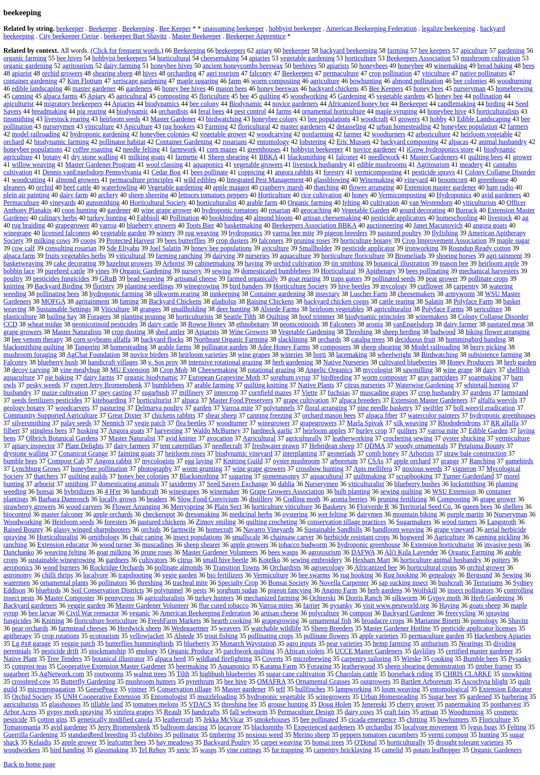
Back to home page (29, 764)
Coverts (272, 658)
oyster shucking (464, 438)
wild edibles (200, 179)
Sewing (512, 575)
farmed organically (252, 278)
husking (88, 430)
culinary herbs (58, 217)
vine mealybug (80, 369)
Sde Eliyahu (123, 248)
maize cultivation (65, 392)
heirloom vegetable (487, 134)
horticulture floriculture (353, 255)
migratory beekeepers (73, 103)
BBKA (268, 156)
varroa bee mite (294, 233)
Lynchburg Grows (36, 468)
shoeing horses (456, 255)
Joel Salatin (165, 248)
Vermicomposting (402, 195)
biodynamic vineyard (244, 453)
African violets (304, 651)
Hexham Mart (371, 559)
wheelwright (394, 354)
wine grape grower (166, 210)
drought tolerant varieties (470, 742)
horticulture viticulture (281, 506)
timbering (222, 734)
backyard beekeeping (348, 50)
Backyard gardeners (30, 605)
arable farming (214, 385)
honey (360, 195)
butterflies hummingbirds (139, 643)
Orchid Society (32, 696)
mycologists (158, 461)
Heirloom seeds (73, 521)
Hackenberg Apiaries (502, 635)
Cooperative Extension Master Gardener (111, 666)
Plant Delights (84, 445)
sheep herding (401, 331)
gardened (479, 696)
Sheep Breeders (332, 628)
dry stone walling (94, 156)
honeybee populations (32, 149)
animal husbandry (502, 141)
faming (129, 301)
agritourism (78, 65)
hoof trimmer (317, 316)
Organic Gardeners (496, 749)
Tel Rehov (152, 749)
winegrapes (184, 491)
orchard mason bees (329, 415)
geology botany (24, 407)
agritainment (93, 301)
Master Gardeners (434, 156)
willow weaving (33, 164)
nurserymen (59, 126)
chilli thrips (57, 575)
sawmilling (418, 369)
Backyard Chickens (175, 301)
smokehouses (272, 719)
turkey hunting (107, 217)
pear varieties (345, 643)
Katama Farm (278, 666)
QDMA (374, 445)
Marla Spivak (365, 423)
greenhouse (493, 179)
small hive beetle (225, 559)
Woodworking (22, 521)
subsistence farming (495, 354)
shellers (512, 506)
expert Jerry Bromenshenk (106, 385)
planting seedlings (149, 286)
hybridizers (79, 491)
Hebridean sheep (331, 445)
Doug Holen (334, 704)
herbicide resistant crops (357, 537)
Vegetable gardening (174, 187)
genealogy (442, 575)
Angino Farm (339, 590)
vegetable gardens (400, 96)
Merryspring (187, 506)
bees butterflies (185, 240)
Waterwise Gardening (424, 385)
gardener (119, 210)
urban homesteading (403, 126)
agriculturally (304, 438)
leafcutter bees (126, 742)
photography (155, 468)
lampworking (353, 689)
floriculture (214, 96)
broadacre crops (383, 620)
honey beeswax (278, 88)
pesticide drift (59, 651)
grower (522, 156)
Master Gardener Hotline (397, 628)
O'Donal (365, 742)
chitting (417, 719)
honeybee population (469, 126)
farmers (518, 126)
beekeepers (231, 50)
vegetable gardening (307, 58)
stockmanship (107, 651)
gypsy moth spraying (75, 711)
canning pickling (497, 537)
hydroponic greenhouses (502, 415)
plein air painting (26, 195)
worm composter (385, 377)
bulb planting (352, 491)
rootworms (109, 673)
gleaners (14, 187)
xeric (183, 749)
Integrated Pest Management (265, 179)
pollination (487, 96)
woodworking (309, 96)
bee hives (69, 58)
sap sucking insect (403, 582)
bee (244, 96)
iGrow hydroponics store (440, 149)
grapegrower (72, 225)
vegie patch (150, 423)
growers (409, 118)
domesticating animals (129, 483)
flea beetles (191, 423)
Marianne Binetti (437, 620)
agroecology (327, 567)
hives (150, 73)
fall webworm (248, 711)
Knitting (53, 620)
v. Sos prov (163, 362)
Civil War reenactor (92, 613)
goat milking (114, 552)
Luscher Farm (368, 293)
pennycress (120, 597)
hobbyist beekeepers (119, 58)
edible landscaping (37, 88)
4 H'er (113, 491)
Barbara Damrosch (63, 499)
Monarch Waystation (248, 643)
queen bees (478, 506)
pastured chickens (162, 521)
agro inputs (301, 643)
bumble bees (20, 461)
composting (173, 96)
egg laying (199, 461)
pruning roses (312, 240)
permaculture (341, 73)
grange (450, 461)
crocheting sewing (407, 438)
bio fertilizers (225, 575)
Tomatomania (21, 727)
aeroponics (17, 567)
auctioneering (385, 225)
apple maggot (231, 187)
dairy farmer (460, 324)
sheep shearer (202, 544)
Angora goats (126, 430)
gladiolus (224, 301)
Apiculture (138, 126)
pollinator (186, 734)
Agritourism (432, 164)
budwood (443, 331)
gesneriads (341, 453)
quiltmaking (370, 476)
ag (525, 217)
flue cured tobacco (223, 605)
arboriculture (433, 134)
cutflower (430, 286)
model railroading (36, 134)
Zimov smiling (216, 521)
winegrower (274, 423)
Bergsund (479, 575)
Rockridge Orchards (117, 567)
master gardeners (303, 126)
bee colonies (470, 80)
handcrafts (206, 711)
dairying (224, 255)
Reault (172, 711)
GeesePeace (102, 689)
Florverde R (373, 506)
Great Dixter (124, 415)
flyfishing (445, 233)
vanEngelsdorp (413, 324)
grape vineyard (454, 529)
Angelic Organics (328, 369)
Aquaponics (234, 666)
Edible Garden (488, 430)
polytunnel (168, 590)
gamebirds (519, 461)
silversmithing (31, 423)
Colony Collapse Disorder (500, 172)
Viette (310, 392)
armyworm (460, 293)
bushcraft (450, 582)
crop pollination (390, 73)
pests (200, 590)
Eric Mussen (353, 141)
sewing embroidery (316, 559)
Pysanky (519, 658)
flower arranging (371, 187)
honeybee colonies (165, 134)
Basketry (335, 506)
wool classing (164, 164)
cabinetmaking (215, 263)
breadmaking (49, 111)
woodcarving (274, 134)
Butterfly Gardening (88, 681)
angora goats (490, 225)
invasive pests (503, 544)
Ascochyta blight (485, 681)
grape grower (498, 499)
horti (319, 354)
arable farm (261, 202)
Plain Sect (227, 506)
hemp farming (392, 643)
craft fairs (397, 711)
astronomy (17, 575)
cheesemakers (416, 293)
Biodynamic (245, 103)
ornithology (104, 537)
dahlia (286, 483)
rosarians (234, 141)
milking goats (146, 156)
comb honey (382, 453)
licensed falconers (66, 233)
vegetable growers (258, 164)
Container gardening (277, 293)
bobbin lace (19, 271)
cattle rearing (397, 301)
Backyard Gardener (409, 613)
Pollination (184, 217)
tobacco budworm (302, 544)
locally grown (117, 499)
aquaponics (208, 164)
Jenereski (374, 704)
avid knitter (180, 438)
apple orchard (412, 461)
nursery (191, 271)
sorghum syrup (290, 377)
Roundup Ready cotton (479, 248)
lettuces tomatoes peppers (213, 195)
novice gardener (375, 149)
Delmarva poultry (159, 407)
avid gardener (69, 727)
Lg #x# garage (31, 643)
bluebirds (48, 590)
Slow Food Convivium (208, 499)
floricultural (254, 126)
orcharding (181, 73)
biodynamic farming (61, 141)
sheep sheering (148, 195)
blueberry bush (58, 362)
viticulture (436, 73)
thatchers (46, 476)
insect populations (197, 537)
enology (147, 651)
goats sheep (484, 605)
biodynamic (132, 111)
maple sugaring (197, 80)
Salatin (433, 301)
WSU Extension (454, 491)
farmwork (183, 149)
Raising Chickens (270, 301)
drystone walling (26, 453)
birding (495, 103)
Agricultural (259, 438)
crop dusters (232, 240)
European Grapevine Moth (224, 377)
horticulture (360, 58)
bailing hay (62, 316)
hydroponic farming (116, 293)
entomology (273, 141)
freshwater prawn (276, 445)
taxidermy (183, 483)
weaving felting (65, 552)
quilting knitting (266, 385)
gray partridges (438, 377)
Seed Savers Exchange (237, 483)
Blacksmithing (199, 476)
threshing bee (239, 704)
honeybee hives (171, 65)
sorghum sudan (237, 590)
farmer (352, 134)
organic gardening (27, 65)
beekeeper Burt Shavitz (135, 36)
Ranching (482, 461)
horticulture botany (366, 240)
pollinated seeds (394, 278)
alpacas (458, 141)
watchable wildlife (276, 628)
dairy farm (73, 195)
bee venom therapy (37, 339)
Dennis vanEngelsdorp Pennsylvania (91, 172)
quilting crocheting (271, 521)
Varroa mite (237, 407)
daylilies (424, 651)
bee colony (204, 103)
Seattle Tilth (240, 316)
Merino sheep (311, 734)
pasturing (112, 407)
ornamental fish (330, 620)
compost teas (29, 666)
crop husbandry (439, 392)
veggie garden (86, 605)
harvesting (168, 430)
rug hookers (179, 126)
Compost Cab (65, 461)
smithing (77, 483)
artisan (429, 711)
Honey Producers (470, 362)
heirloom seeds (120, 118)
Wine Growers (248, 331)
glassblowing (331, 179)
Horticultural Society (158, 202)
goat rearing (304, 278)
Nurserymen (321, 483)
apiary (264, 50)
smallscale (246, 537)
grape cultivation (306, 400)
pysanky (341, 605)
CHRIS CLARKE (467, 673)
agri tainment (504, 255)
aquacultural (326, 476)
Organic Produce (190, 651)
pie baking (59, 377)
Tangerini (87, 347)
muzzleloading (217, 696)
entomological (449, 689)
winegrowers (333, 696)
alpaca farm (19, 255)
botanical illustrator (118, 658)
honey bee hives (183, 88)
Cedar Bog (166, 172)
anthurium (435, 643)
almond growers (78, 179)
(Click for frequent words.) (127, 50)
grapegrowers (318, 423)
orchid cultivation (297, 263)
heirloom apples (324, 430)
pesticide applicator (368, 248)
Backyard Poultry (227, 742)
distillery (261, 499)
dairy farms (99, 377)
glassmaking (111, 749)
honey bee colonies (144, 476)
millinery (191, 392)
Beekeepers (297, 73)
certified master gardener (479, 651)
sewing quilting (401, 491)
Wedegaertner (189, 628)
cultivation (384, 202)
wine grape (458, 369)
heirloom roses (185, 453)
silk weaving (411, 423)
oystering (295, 514)
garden (202, 407)
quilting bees (485, 156)
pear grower (442, 278)
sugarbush (155, 392)
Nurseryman (510, 514)
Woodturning (466, 711)
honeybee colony (275, 118)
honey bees (428, 88)
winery (166, 233)
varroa (108, 225)
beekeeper (70, 28)
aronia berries (349, 499)
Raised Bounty (23, 529)
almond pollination (417, 80)
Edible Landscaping (484, 118)
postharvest (505, 704)
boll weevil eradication (484, 407)
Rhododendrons (459, 423)
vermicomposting (378, 172)
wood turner (115, 544)
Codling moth (301, 499)
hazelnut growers (129, 263)
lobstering (313, 141)
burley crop (371, 430)
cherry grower (416, 704)
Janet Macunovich (438, 225)
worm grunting (202, 468)
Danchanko (18, 552)
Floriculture (495, 719)
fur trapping (287, 749)
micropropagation (51, 689)
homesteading (129, 347)
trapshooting (135, 575)
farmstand (514, 392)
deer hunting (233, 309)
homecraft (219, 529)
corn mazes (222, 149)
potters (501, 559)
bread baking (494, 65)
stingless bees (48, 430)
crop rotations (60, 635)
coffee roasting (93, 149)
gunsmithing (103, 202)
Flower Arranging (136, 506)
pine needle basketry (385, 407)
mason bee (454, 263)
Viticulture (115, 309)
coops (88, 240)
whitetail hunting (487, 385)
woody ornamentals (421, 445)
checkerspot (159, 514)
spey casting (115, 392)
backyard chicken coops (336, 301)
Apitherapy (380, 271)
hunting (488, 734)
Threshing (359, 331)
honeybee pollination (99, 468)
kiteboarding (109, 400)
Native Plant (20, 658)
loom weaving (400, 689)
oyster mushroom (296, 461)
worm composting (275, 80)
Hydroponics (454, 195)
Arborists (421, 453)
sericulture (488, 309)
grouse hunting (288, 704)
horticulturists (194, 316)
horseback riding (410, 673)
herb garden (520, 362)
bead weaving (145, 278)
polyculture (324, 613)
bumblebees (168, 385)
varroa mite (442, 430)
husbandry (17, 392)
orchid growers (62, 73)
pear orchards (30, 628)
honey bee (448, 96)
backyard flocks (162, 339)
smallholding (188, 309)
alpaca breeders (360, 400)
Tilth (182, 673)
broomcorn (452, 179)
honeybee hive (447, 111)
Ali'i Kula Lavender (411, 552)
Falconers (342, 324)
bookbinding (226, 217)
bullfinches (310, 689)
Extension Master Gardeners (429, 400)
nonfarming (318, 134)
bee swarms (314, 575)
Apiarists (206, 331)
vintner (137, 689)
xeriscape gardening (140, 80)
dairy (490, 369)
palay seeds (76, 423)
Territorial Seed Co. (425, 506)
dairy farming (121, 65)
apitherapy (17, 635)
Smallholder (315, 248)
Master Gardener (173, 118)
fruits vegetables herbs (75, 255)
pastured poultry (399, 233)
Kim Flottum (85, 80)
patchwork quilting (248, 651)
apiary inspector (33, 445)
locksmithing (468, 483)
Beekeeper (103, 28)
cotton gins (53, 719)
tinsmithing (18, 118)
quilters (407, 430)
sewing (221, 271)
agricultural (132, 96)
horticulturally (406, 742)
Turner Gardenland (468, 476)
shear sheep (221, 415)
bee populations (329, 118)
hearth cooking (231, 620)
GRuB (108, 278)
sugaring (240, 476)
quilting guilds (88, 476)
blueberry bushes (417, 483)
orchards (329, 339)
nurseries (257, 255)
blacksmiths (267, 727)
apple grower (79, 742)
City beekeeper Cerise (69, 36)
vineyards (62, 202)
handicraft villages (113, 362)
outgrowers (375, 681)
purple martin (465, 514)
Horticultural (338, 271)
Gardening (352, 96)
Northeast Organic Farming (231, 339)
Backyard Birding (59, 286)
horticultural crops (432, 567)
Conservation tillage (184, 689)
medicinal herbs (251, 514)
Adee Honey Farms (284, 347)
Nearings (471, 643)
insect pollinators (470, 590)
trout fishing (221, 635)
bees (529, 65)
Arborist (173, 263)
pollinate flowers (326, 635)
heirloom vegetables (336, 309)
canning (22, 96)
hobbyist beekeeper (295, 28)
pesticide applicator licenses (478, 628)
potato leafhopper (436, 749)
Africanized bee (375, 567)
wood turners (459, 521)
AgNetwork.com (61, 673)
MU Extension (130, 369)
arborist (44, 483)
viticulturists (480, 202)
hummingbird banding (476, 339)
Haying (449, 605)
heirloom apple (498, 263)
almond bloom (273, 217)
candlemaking (457, 103)
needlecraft (227, 445)
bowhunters (453, 719)
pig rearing (91, 111)
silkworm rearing (177, 293)
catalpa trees (368, 339)
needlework (384, 156)
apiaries (259, 58)
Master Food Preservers (241, 400)
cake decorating (75, 263)
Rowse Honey (207, 324)
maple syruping (396, 111)
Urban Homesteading (389, 696)
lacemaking (351, 354)
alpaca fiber (381, 415)
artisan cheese (279, 613)
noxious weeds (422, 468)
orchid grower (486, 567)
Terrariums (488, 582)
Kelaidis (40, 742)
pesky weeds (43, 385)
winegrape (17, 233)
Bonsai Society (288, 582)
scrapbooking (414, 476)
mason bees (231, 88)
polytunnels (279, 407)
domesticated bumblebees (276, 271)
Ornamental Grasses (323, 681)
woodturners (388, 134)
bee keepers (435, 50)
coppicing (251, 172)
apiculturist (18, 103)
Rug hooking (400, 575)
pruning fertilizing (402, 499)
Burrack (467, 210)
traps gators (346, 278)
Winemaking (376, 179)
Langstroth (501, 521)
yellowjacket (147, 635)
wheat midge (44, 324)
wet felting (332, 514)
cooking (442, 658)
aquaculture (295, 255)
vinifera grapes (133, 711)
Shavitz (518, 620)
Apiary (96, 96)
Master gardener (244, 689)
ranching (15, 544)
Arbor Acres (20, 711)
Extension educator (63, 544)
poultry (13, 278)
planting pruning (143, 316)
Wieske (411, 658)
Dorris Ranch (364, 597)
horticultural (174, 58)
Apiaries (123, 103)
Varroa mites (276, 605)
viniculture (99, 126)
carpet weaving (281, 742)
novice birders (149, 354)
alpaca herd (170, 658)
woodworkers (21, 749)
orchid (44, 187)
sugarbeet (16, 673)
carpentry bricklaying (342, 749)
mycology (394, 286)
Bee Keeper (175, 28)
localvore (95, 575)
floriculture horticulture (106, 620)
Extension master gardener (440, 187)
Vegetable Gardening (306, 331)
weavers (229, 628)
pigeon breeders (345, 233)
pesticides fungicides (61, 278)
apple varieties (378, 635)
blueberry (197, 643)
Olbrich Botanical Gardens (62, 438)
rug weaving (202, 233)
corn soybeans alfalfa (102, 339)
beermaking (192, 666)
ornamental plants (64, 582)
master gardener (94, 88)
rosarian (280, 210)
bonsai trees (328, 742)
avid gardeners (501, 195)
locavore (229, 727)
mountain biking (414, 514)
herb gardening (293, 362)
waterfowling (119, 187)
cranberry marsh (281, 187)
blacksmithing (307, 156)
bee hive (235, 681)
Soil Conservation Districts (107, 590)
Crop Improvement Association (444, 240)
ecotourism (104, 635)
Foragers (99, 316)
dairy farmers (132, 445)
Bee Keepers (386, 88)
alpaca (190, 400)
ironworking (421, 248)
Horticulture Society (300, 286)
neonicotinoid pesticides (105, 324)
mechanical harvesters (489, 271)
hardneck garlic (271, 430)
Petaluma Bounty (481, 445)
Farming (216, 126)
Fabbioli (148, 217)
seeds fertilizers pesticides (47, 400)
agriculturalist (393, 309)
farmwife (183, 529)
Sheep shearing (228, 156)
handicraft (145, 491)
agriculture (324, 80)
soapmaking (484, 377)
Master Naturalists (77, 331)
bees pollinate (209, 172)
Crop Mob (174, 369)
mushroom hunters (150, 681)
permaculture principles (142, 179)
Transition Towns (236, 567)
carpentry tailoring (366, 658)
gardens (480, 392)
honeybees (373, 65)
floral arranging (326, 407)
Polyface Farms (443, 309)
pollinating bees (57, 293)
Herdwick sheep (140, 628)
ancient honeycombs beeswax (242, 65)
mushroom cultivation (490, 58)
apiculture (474, 50)
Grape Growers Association (287, 491)
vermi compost (448, 734)
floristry (104, 286)
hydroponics (245, 233)
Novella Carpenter (344, 582)
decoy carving (31, 369)
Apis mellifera (372, 468)
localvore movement (430, 727)
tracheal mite (190, 582)
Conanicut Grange (83, 453)
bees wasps (283, 552)
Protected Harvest (130, 240)
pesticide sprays (433, 172)
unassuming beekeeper (233, 28)
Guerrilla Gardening (30, 734)
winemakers (431, 316)
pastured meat (506, 324)
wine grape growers (259, 468)
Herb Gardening (493, 597)
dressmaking (202, 514)
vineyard (416, 179)
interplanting (300, 453)
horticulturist (154, 400)
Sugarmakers (414, 521)
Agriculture (449, 537)
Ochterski (322, 597)
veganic (139, 613)
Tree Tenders (64, 658)
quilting (269, 96)
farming (398, 50)
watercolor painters (433, 415)
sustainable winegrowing (62, 559)
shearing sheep (113, 73)
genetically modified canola (115, 719)
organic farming (24, 58)
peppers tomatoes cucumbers (379, 734)
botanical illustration (401, 263)
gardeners (139, 88)
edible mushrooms (382, 164)
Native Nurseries (346, 362)
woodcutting (29, 179)
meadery (471, 164)
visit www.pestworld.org (396, 605)
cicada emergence (372, 719)
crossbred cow (31, 681)
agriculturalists (165, 597)
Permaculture (21, 202)
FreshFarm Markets (174, 620)
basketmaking (243, 225)
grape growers (22, 331)
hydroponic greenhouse (368, 544)
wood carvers (84, 506)
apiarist (22, 73)
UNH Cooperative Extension (101, 696)
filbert (11, 430)
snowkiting (517, 673)
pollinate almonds (178, 567)
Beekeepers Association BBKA (314, 225)
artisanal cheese (195, 278)
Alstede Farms (279, 309)
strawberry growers (29, 506)
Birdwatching (439, 354)
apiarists (338, 65)
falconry (260, 73)
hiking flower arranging (498, 331)
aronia (374, 324)
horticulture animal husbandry (441, 559)
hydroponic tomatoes (230, 210)
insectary (327, 293)
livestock (500, 217)
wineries (291, 354)
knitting (13, 286)
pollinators (112, 582)
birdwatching (223, 118)
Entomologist (169, 696)
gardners (117, 559)
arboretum (344, 461)
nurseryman (470, 88)
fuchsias (339, 392)
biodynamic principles (375, 316)
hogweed (412, 537)
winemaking (450, 65)
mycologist (378, 369)
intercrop (226, 392)
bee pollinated (319, 719)
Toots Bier (200, 225)
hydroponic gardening (100, 134)
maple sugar (513, 240)
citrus (185, 559)
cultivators (153, 559)
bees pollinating (427, 271)
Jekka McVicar (223, 719)
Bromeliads (410, 255)
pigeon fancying (290, 590)
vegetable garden (123, 233)
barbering (515, 696)
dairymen (369, 514)
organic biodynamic (151, 377)
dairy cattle (163, 324)
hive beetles (354, 286)
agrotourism (324, 552)
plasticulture (20, 316)
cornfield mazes (270, 392)
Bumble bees (480, 658)
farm (234, 80)
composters (335, 347)
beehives (304, 65)
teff (280, 689)
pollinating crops (270, 635)
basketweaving (23, 263)
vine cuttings (244, 749)
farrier (311, 605)
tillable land (107, 704)
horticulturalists (498, 111)
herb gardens (384, 590)
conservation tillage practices (346, 521)
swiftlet (433, 407)
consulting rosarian (71, 248)
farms (284, 111)
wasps (208, 749)
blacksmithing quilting (33, 347)
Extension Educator (505, 689)
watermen (16, 582)
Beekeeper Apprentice (256, 36)
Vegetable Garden (365, 210)
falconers (271, 240)
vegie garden (179, 575)
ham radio (499, 187)
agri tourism (222, 73)
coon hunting (79, 210)
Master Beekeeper (196, 36)
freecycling (460, 613)
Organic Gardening (145, 271)
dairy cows (359, 711)
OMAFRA (271, 681)
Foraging (319, 666)
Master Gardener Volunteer (152, 605)
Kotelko (270, 559)
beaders (156, 499)
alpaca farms (60, 96)
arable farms (175, 347)
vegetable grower (223, 134)
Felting (516, 727)
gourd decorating (423, 210)
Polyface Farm (473, 301)
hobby (438, 118)
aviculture (275, 248)
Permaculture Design (306, 711)
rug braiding (28, 225)
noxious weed (264, 734)
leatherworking (352, 438)
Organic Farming (471, 552)
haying (254, 263)
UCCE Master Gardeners (368, 651)
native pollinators (483, 73)
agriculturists (21, 704)
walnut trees (150, 673)
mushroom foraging (30, 354)
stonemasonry (281, 476)
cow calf (23, 248)
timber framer (494, 666)
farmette (187, 156)
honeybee (411, 65)
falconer (347, 156)
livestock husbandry (320, 164)
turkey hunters (214, 597)
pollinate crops (488, 278)
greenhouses (264, 149)
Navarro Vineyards (268, 529)
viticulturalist (366, 483)
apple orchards (113, 514)
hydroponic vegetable (276, 696)
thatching (326, 187)
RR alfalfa (504, 423)
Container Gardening (184, 141)
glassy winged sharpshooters (92, 529)
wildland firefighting (224, 658)
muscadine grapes (384, 392)
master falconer (62, 514)
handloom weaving (398, 529)
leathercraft (177, 719)
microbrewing (312, 658)
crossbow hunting (319, 468)
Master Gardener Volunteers (220, 552)
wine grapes (254, 354)
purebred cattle (65, 271)
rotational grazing (271, 369)
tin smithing (347, 263)
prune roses (156, 552)
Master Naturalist (132, 438)
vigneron (464, 468)
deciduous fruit (415, 339)
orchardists (173, 111)
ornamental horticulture (333, 111)
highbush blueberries (228, 673)
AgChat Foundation (93, 354)
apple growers (249, 544)
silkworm (404, 597)
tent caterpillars (181, 445)
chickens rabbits (174, 415)
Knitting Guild (243, 461)
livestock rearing (66, 118)
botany (52, 156)
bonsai (45, 491)
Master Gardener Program (100, 164)
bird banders (246, 286)
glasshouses (65, 704)
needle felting (141, 149)
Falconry (15, 362)
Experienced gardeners (324, 727)
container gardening (30, 80)
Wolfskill (424, 590)
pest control (250, 111)
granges (150, 309)
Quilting (278, 316)
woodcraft (374, 118)
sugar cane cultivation (295, 673)
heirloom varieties (203, 354)
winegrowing (201, 286)
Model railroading (435, 347)
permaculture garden (436, 635)
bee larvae (42, 613)
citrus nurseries (364, 385)
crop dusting (129, 331)
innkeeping (225, 293)
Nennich (113, 423)
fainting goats (136, 453)
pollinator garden (225, 347)
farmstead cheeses (83, 628)
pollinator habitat (122, 141)
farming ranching (179, 255)
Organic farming (310, 202)
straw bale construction (475, 453)
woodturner (232, 423)
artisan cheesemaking (332, 217)
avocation (220, 438)
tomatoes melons (155, 704)
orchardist (378, 727)
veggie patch (78, 643)
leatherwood (358, 666)
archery (108, 195)
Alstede (184, 635)
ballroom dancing (184, 727)
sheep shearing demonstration (425, 666)
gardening (511, 50)
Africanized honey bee (358, 103)
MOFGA (53, 301)
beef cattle (77, 187)
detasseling (351, 126)
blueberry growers (151, 225)
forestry (334, 172)
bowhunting (366, 80)
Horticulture (274, 195)
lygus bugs (482, 727)
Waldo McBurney (217, 430)
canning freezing (269, 415)
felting (351, 202)
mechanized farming (271, 597)
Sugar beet (442, 696)
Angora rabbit (113, 461)
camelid (392, 749)
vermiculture (512, 438)
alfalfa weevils (498, 400)
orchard (13, 141)
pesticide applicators (398, 217)
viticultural (131, 255)
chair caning (146, 537)
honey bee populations (221, 248)
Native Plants (316, 385)
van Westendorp (431, 202)
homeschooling (457, 217)
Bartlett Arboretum (426, 681)
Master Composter (69, 597)
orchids (151, 529)
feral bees (211, 111)
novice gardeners (295, 103)
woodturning (514, 80)
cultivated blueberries (408, 362)
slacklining (293, 339)
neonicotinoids (299, 324)
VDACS (200, 704)
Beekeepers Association (418, 58)
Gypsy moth (444, 597)
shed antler (170, 331)
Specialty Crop (238, 582)
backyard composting (409, 141)
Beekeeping (138, 28)
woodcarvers (72, 407)
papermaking (463, 704)
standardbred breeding (98, 734)
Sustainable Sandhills (333, 529)
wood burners (61, 567)
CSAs (375, 461)
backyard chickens (334, 88)
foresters (115, 521)
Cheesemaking (218, 369)
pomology (484, 620)
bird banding (67, 749)
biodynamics (162, 103)
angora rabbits (294, 172)
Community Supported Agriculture (50, 415)
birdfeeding (336, 377)
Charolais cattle (356, 673)
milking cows (52, 240)
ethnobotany (253, 324)
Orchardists (285, 567)
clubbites (150, 734)
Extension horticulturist (442, 544)
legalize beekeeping (448, 28)
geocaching (315, 210)
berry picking (488, 347)
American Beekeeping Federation (371, 28)
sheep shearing (381, 347)
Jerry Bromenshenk (123, 727)
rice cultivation (321, 195)
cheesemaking (220, 58)
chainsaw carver (292, 537)
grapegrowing (280, 620)
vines (102, 271)
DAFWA (363, 552)
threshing (150, 582)
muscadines (158, 544)
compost (360, 613)
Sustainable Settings (63, 309)
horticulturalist (216, 202)
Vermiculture (271, 575)
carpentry (466, 286)
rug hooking (356, 575)
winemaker (225, 491)
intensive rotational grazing (225, 362)
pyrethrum (200, 681)
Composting (453, 499)
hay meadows (175, 742)
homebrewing (514, 88)
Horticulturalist (57, 537)
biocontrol (17, 514)
